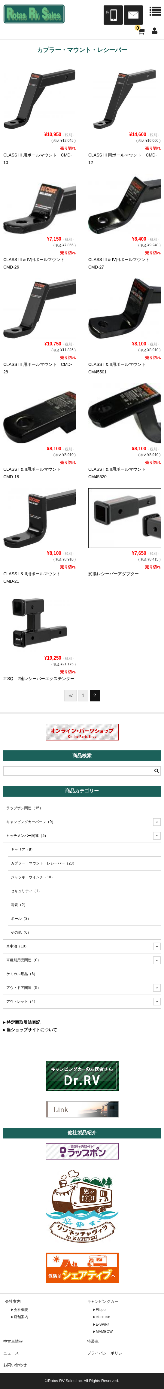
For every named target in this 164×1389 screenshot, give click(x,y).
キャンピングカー (102, 1301)
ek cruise (103, 1317)
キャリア (23, 849)
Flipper (101, 1310)
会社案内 (13, 1301)
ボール (21, 918)
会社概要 (21, 1310)
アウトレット (21, 1001)
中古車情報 (13, 1341)
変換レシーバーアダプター (113, 573)
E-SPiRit (102, 1324)
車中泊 (17, 946)
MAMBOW (104, 1332)
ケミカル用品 (21, 974)
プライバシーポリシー (106, 1353)
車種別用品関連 (23, 960)
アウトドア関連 (23, 988)
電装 (19, 905)
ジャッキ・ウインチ (33, 877)
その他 (21, 932)
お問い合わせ (15, 1365)
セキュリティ (26, 891)
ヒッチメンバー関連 (27, 836)
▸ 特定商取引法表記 (21, 1022)
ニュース (11, 1353)
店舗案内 (21, 1317)
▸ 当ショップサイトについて (30, 1029)
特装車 (93, 1341)
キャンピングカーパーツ (30, 822)
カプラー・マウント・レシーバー (43, 863)
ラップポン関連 (24, 808)
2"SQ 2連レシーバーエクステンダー (38, 678)
